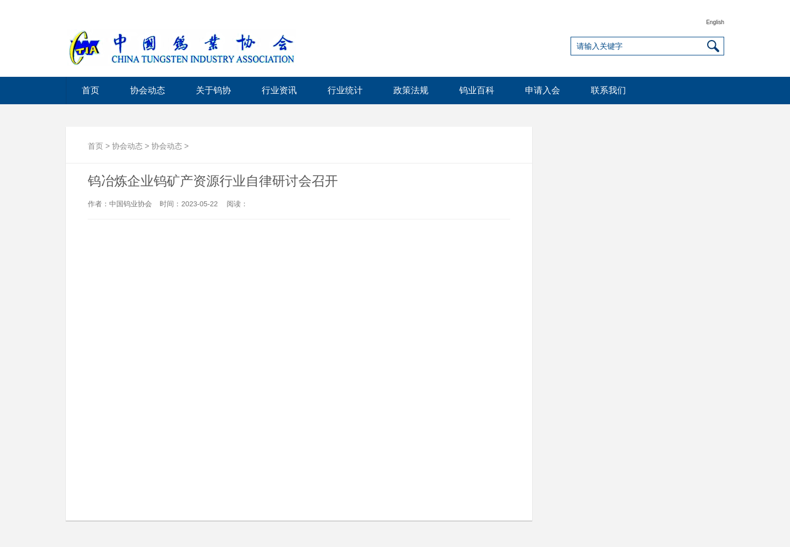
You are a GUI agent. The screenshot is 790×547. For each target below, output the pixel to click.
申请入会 (542, 90)
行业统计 (345, 90)
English (715, 22)
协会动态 (147, 90)
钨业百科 (476, 90)
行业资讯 (279, 90)
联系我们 (608, 90)
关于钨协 (213, 90)
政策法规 (410, 90)
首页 (90, 90)
